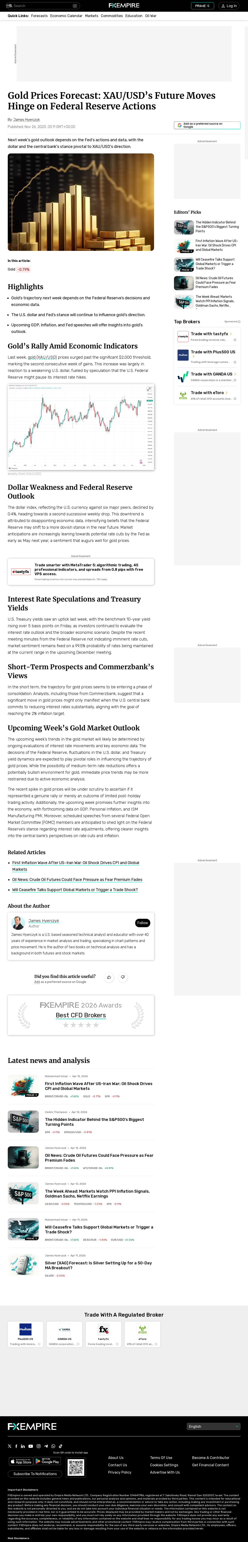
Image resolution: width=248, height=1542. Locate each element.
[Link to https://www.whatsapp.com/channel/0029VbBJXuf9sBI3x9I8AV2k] (53, 1446)
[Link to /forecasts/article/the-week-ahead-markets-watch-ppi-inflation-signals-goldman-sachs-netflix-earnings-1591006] (99, 1190)
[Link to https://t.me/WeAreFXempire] (46, 1447)
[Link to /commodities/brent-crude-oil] (62, 1096)
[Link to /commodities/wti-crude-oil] (98, 1168)
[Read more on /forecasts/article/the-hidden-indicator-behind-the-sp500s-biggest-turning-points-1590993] (23, 1122)
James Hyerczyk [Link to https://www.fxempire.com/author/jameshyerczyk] (44, 920)
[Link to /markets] (91, 16)
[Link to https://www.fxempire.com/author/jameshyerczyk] (27, 120)
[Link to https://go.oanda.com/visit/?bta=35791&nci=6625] (207, 376)
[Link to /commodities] (112, 16)
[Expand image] (149, 389)
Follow (142, 923)
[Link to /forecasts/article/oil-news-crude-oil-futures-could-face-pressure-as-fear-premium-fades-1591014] (99, 1154)
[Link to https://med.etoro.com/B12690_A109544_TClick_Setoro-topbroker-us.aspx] (207, 395)
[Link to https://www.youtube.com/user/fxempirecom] (30, 1447)
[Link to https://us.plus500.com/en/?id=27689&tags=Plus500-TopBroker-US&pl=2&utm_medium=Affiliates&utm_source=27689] (207, 357)
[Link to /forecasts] (39, 16)
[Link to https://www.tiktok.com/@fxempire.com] (60, 1446)
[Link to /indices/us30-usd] (57, 1203)
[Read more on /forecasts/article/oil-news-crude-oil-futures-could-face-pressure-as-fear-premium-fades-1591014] (23, 1157)
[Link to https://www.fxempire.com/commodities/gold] (21, 270)
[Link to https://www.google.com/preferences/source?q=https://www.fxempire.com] (207, 125)
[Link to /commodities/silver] (55, 1275)
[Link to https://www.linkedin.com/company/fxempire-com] (23, 1446)
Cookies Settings (164, 1465)
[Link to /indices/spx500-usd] (78, 1132)
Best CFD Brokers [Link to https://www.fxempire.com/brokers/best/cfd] (81, 1015)
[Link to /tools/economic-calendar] (66, 16)
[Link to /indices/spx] (112, 1096)
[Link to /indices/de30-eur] (95, 1239)
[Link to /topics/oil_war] (150, 16)
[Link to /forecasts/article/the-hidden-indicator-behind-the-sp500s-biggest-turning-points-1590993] (99, 1119)
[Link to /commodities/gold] (91, 1096)
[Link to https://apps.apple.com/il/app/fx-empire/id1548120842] (21, 1462)
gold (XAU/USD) (42, 357)
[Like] (109, 977)
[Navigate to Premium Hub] (32, 1095)
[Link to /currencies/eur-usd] (122, 1239)
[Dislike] (122, 977)
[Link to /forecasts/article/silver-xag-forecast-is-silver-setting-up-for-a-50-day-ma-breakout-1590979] (99, 1262)
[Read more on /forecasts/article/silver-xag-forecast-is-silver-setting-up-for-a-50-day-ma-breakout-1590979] (23, 1265)
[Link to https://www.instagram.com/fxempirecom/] (39, 1446)
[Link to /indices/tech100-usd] (88, 1203)
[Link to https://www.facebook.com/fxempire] (16, 1446)
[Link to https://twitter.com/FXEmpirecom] (10, 1446)
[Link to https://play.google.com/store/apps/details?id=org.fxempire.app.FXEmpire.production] (47, 1462)
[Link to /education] (134, 16)
